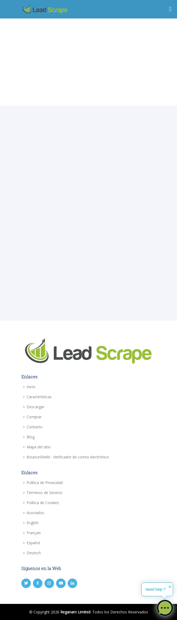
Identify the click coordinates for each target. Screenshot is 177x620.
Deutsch (34, 553)
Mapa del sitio (39, 447)
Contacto (34, 427)
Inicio (31, 387)
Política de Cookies (43, 503)
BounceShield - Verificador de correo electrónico (68, 457)
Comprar (34, 417)
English (32, 523)
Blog (31, 437)
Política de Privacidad (45, 483)
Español (33, 543)
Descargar (35, 407)
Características (39, 397)
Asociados (35, 513)
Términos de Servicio (44, 493)
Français (34, 533)
